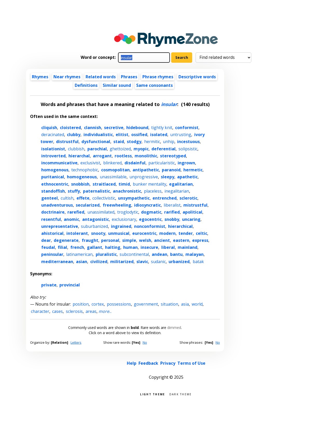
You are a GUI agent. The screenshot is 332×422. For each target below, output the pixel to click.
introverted (53, 156)
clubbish (76, 149)
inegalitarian (176, 191)
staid (118, 141)
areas (91, 311)
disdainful (135, 163)
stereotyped (173, 156)
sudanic (158, 261)
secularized (88, 205)
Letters (76, 342)
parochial (97, 149)
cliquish (49, 127)
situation (169, 304)
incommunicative (59, 163)
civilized (98, 261)
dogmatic (151, 212)
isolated (158, 134)
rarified (172, 212)
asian (81, 261)
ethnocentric (54, 184)
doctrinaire (53, 212)
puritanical (52, 177)
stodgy (134, 141)
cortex (98, 304)
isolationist (53, 149)
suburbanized (94, 226)
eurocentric (144, 233)
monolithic (146, 156)
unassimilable (113, 177)
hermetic (193, 170)
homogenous (54, 170)
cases (57, 311)
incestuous (188, 141)
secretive (113, 127)
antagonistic (95, 219)
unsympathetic (134, 198)
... (105, 311)
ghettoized (120, 149)
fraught (90, 240)
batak (198, 261)
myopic (141, 149)
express (200, 240)
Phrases (129, 77)
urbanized (179, 261)
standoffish (53, 191)
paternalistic (96, 191)
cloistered (70, 127)
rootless (123, 156)
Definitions (86, 85)
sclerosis (74, 311)
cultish (67, 198)
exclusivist (90, 163)
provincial (69, 285)
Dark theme (180, 393)
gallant (94, 247)
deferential (163, 149)
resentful (51, 219)
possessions (119, 304)
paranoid (171, 170)
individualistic (98, 134)
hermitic (152, 141)
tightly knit (161, 127)
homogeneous (82, 177)
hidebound (137, 127)
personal (110, 240)
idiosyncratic (147, 205)
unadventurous (57, 205)
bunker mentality (149, 184)
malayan (194, 254)
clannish (92, 127)
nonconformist (149, 226)
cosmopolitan (115, 170)
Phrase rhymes (157, 77)
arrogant (102, 156)
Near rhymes (66, 77)
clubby (73, 134)
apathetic (187, 177)
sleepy (167, 177)
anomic (71, 219)
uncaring (191, 219)
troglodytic (127, 212)
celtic (201, 233)
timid (124, 184)
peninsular (52, 254)
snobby (171, 219)
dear (46, 240)
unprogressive (143, 177)
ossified (139, 134)
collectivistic (103, 198)
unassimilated (100, 212)
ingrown (186, 163)
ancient (162, 240)
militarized (122, 261)
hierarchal (79, 156)
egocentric (150, 219)
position (81, 304)
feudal (48, 247)
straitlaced (104, 184)
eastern (181, 240)
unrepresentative (59, 226)
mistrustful (195, 205)
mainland (187, 247)
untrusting (180, 134)
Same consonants (154, 85)
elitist (122, 134)
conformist (186, 127)
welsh (145, 240)
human (130, 247)
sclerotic (188, 198)
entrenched (165, 198)
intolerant (77, 233)
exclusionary (124, 219)
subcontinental (134, 254)
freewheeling (117, 205)
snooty (98, 233)
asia (185, 304)
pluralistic (106, 254)
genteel (49, 198)
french (77, 247)
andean (159, 254)
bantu (176, 254)
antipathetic (146, 170)
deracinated (52, 134)
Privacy (167, 363)
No (145, 342)
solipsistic (187, 149)
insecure (149, 247)
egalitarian (181, 184)
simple (129, 240)
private (49, 285)
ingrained (121, 226)
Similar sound (117, 85)
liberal (168, 247)
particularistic (161, 163)
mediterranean (57, 261)
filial (62, 247)
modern (167, 233)
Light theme (152, 393)
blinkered (112, 163)
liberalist (172, 205)
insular (169, 104)
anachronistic (127, 191)
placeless (153, 191)
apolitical (192, 212)
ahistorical (52, 233)
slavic (142, 261)
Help (131, 363)
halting (112, 247)
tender (185, 233)
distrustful (67, 141)
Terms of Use (191, 363)
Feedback (148, 363)
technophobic (84, 170)
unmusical (118, 233)
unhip (168, 141)
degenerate (66, 240)
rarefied (75, 212)
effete (83, 198)
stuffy (74, 191)
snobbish (80, 184)
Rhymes (40, 77)
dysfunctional (95, 141)
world (197, 304)
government (146, 304)
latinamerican (79, 254)
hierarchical (180, 226)
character (40, 311)
